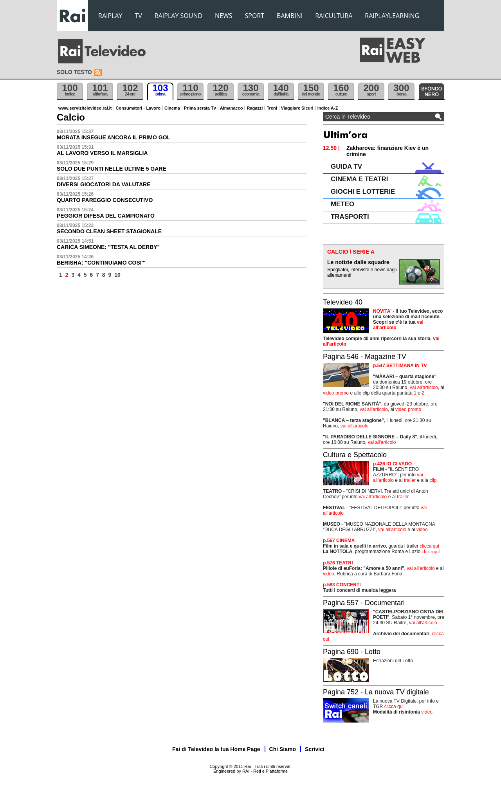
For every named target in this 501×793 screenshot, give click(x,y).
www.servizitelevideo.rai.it (85, 108)
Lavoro (153, 108)
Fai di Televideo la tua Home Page (216, 749)
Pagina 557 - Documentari (364, 603)
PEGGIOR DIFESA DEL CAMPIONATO (106, 216)
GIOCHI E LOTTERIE (363, 191)
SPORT (255, 15)
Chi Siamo (282, 749)
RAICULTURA (333, 15)
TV (138, 15)
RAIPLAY (110, 15)
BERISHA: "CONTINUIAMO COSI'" (101, 263)
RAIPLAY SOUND (178, 15)
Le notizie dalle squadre (358, 262)
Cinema (172, 108)
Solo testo (74, 72)
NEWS (223, 15)
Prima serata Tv (200, 108)
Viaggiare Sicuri (297, 108)
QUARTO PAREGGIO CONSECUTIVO (105, 200)
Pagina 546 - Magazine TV (364, 356)
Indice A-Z (327, 108)
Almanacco (231, 108)
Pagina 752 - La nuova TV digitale (376, 692)
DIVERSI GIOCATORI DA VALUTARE (104, 184)
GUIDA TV (346, 166)
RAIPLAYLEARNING (392, 15)
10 (117, 275)
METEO (342, 204)
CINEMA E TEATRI (359, 179)
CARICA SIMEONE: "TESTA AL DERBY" (108, 247)
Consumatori (129, 108)
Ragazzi (255, 108)
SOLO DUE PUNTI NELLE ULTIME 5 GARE (111, 169)
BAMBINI (290, 15)
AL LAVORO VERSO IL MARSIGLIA (102, 153)
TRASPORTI (350, 216)
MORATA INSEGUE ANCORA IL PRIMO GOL (113, 137)
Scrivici (314, 749)
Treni (272, 108)
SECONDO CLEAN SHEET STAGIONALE (109, 231)
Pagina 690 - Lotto (351, 652)
